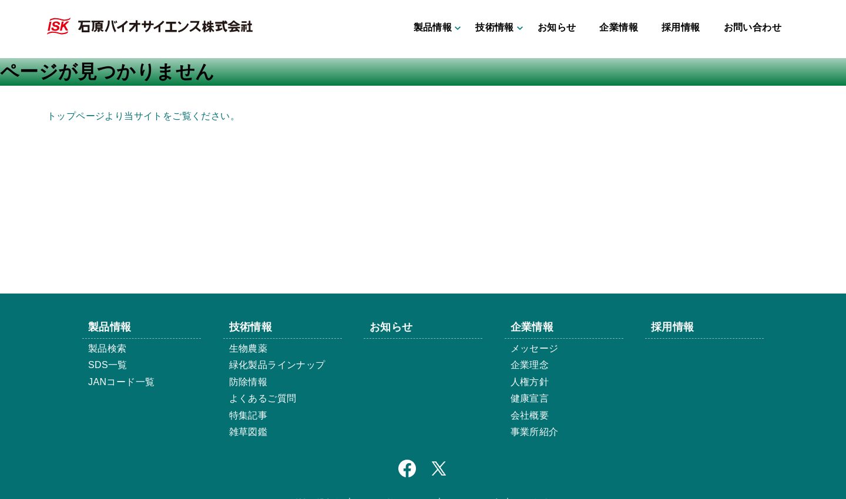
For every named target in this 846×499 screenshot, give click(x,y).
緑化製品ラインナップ (277, 365)
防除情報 (248, 382)
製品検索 (107, 348)
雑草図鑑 (248, 432)
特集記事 (248, 415)
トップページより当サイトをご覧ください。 (143, 116)
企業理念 (530, 365)
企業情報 (618, 27)
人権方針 (530, 382)
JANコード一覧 (121, 382)
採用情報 (681, 27)
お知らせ (557, 27)
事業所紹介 (535, 432)
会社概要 (530, 415)
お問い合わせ (752, 27)
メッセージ (535, 348)
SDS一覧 (107, 365)
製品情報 (433, 27)
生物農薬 (248, 348)
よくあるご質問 (263, 398)
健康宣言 (530, 398)
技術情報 (494, 27)
